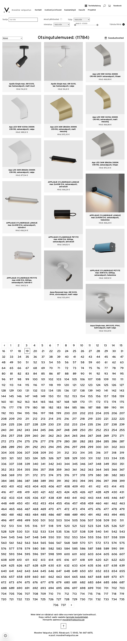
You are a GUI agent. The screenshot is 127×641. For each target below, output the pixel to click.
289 (11, 447)
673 (11, 582)
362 (82, 469)
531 (27, 531)
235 (90, 424)
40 (67, 356)
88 (67, 373)
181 (43, 407)
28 (98, 351)
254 (114, 430)
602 (82, 554)
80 (3, 373)
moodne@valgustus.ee (73, 619)
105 (74, 379)
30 (114, 351)
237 (106, 424)
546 (19, 537)
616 (66, 559)
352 (3, 469)
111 (121, 379)
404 (35, 486)
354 (19, 469)
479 (122, 509)
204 (98, 413)
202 (82, 413)
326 (51, 458)
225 (11, 424)
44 (98, 356)
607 (122, 554)
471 (59, 509)
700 (98, 588)
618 (82, 559)
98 (19, 379)
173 (106, 401)
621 (106, 559)
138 (82, 390)
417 (11, 492)
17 (11, 351)
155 (90, 396)
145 (11, 396)
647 (59, 571)
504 (67, 520)
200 (67, 413)
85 (43, 373)
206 (114, 413)
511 (122, 520)
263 (59, 435)
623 (122, 559)
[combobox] (23, 20)
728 (66, 599)
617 (74, 559)
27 (90, 351)
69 (43, 368)
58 (82, 362)
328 (66, 458)
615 (58, 559)
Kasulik (82, 10)
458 (82, 503)
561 (11, 542)
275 (27, 441)
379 (90, 475)
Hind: (78, 23)
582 (51, 548)
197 (43, 413)
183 (59, 407)
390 (51, 480)
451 (27, 503)
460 (98, 503)
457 (75, 503)
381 (106, 475)
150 (51, 396)
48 (3, 362)
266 (82, 435)
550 (51, 537)
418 (19, 492)
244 (35, 430)
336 (3, 464)
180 (35, 407)
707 (27, 593)
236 (98, 424)
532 (35, 531)
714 (82, 593)
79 (122, 368)
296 (67, 447)
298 (82, 447)
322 (19, 458)
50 (19, 362)
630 (51, 565)
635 (90, 565)
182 (51, 407)
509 (106, 520)
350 (114, 464)
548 (35, 537)
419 (27, 492)
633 (75, 565)
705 (11, 593)
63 (122, 362)
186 (82, 407)
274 (19, 441)
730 (82, 599)
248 (66, 430)
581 (43, 548)
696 (67, 588)
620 (98, 559)
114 (19, 385)
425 (75, 492)
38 (51, 356)
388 (35, 480)
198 (51, 413)
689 (11, 588)
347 (90, 464)
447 (122, 497)
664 (67, 576)
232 (66, 424)
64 (3, 368)
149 (43, 396)
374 (50, 475)
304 (3, 452)
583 (59, 548)
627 (27, 565)
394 (82, 480)
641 (11, 571)
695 (59, 588)
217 (74, 418)
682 (82, 582)
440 (67, 497)
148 (35, 396)
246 (51, 430)
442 (82, 497)
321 (11, 458)
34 (19, 356)
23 (59, 351)
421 (43, 492)
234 (82, 424)
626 (19, 565)
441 (74, 497)
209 (11, 418)
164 (35, 401)
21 (43, 351)
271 (122, 435)
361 (74, 469)
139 (90, 390)
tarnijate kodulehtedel (77, 617)
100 (35, 379)
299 (90, 447)
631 (59, 565)
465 (11, 509)
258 (19, 435)
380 (98, 475)
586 (82, 548)
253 (106, 430)
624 (3, 565)
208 (3, 418)
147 (27, 396)
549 (43, 537)
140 (98, 390)
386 (19, 480)
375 (58, 475)
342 (51, 464)
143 (122, 390)
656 (3, 576)
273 (11, 441)
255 (122, 430)
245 (43, 430)
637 (106, 565)
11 (90, 345)
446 (114, 497)
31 (122, 351)
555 (90, 537)
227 (27, 424)
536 (67, 531)
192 (3, 413)
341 (43, 464)
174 (114, 401)
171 (90, 401)
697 (75, 588)
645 (43, 571)
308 (35, 452)
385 (11, 480)
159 (122, 396)
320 (3, 458)
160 (3, 401)
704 (3, 593)
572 (98, 542)
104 (66, 379)
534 (51, 531)
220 (98, 418)
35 (27, 356)
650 (82, 571)
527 (122, 526)
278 (51, 441)
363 (90, 469)
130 (19, 390)
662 (51, 576)
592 (3, 554)
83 (27, 373)
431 (122, 492)
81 (11, 373)
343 (59, 464)
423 (59, 492)
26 (82, 351)
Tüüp (70, 19)
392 (66, 480)
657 (11, 576)
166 (51, 401)
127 (122, 385)
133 (43, 390)
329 (74, 458)
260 (35, 435)
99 (27, 379)
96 (3, 379)
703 (122, 588)
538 (82, 531)
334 (114, 458)
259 (27, 435)
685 (106, 582)
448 (3, 503)
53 (43, 362)
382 (114, 475)
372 (35, 475)
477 (106, 509)
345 (75, 464)
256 (3, 435)
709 (43, 593)
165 (43, 401)
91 (90, 373)
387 (27, 480)
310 (51, 452)
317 (106, 452)
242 (19, 430)
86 (51, 373)
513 (11, 526)
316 (98, 452)
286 (114, 441)
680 (67, 582)
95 (122, 373)
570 (82, 542)
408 (67, 486)
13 (105, 345)
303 (122, 447)
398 (114, 480)
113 (11, 385)
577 (11, 548)
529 (11, 531)
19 (27, 351)
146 (19, 396)
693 (43, 588)
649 (75, 571)
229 (43, 424)
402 (19, 486)
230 (51, 424)
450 (19, 503)
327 (58, 458)
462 (114, 503)
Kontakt (38, 10)
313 (74, 452)
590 (114, 548)
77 (106, 368)
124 (98, 385)
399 (122, 480)
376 (66, 475)
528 (3, 531)
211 (27, 418)
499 (27, 520)
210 (19, 418)
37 (43, 356)
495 (122, 514)
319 (122, 452)
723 (27, 599)
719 (122, 593)
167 (59, 401)
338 (19, 464)
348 (98, 464)
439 (59, 497)
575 (122, 542)
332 (98, 458)
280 (67, 441)
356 (35, 469)
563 (27, 542)
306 (19, 452)
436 (35, 497)
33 (11, 356)
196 (35, 413)
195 (27, 413)
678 (51, 582)
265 (75, 435)
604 (98, 554)
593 (11, 554)
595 (27, 554)
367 (122, 469)
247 (58, 430)
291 (27, 447)
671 (122, 576)
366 (114, 469)
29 (106, 351)
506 (82, 520)
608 (3, 559)
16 (3, 351)
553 (75, 537)
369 (11, 475)
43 (90, 356)
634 (82, 565)
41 (74, 356)
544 (3, 537)
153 (74, 396)
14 (113, 345)
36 (35, 356)
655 (122, 571)
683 (90, 582)
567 (59, 542)
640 (3, 571)
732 (98, 599)
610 (19, 559)
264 (67, 435)
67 (27, 368)
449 (11, 503)
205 (106, 413)
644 (35, 571)
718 (114, 593)
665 (75, 576)
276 (35, 441)
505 (75, 520)
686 (114, 582)
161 (11, 401)
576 (3, 548)
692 (35, 588)
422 (51, 492)
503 (59, 520)
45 (106, 356)
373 (43, 475)
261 (43, 435)
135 (59, 390)
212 (35, 418)
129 (11, 390)
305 (11, 452)
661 (43, 576)
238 (114, 424)
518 (51, 526)
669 (106, 576)
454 (51, 503)
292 (35, 447)
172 (98, 401)
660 (35, 576)
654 (114, 571)
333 (106, 458)
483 (27, 514)
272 (3, 441)
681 (74, 582)
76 (98, 368)
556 (98, 537)
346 (82, 464)
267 (90, 435)
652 (98, 571)
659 (27, 576)
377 (74, 475)
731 (90, 599)
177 (11, 407)
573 (106, 542)
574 (114, 542)
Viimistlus (48, 24)
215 (59, 418)
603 (90, 554)
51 (27, 362)
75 (90, 368)
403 (27, 486)
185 (74, 407)
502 (51, 520)
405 (43, 486)
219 (90, 418)
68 (35, 368)
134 (51, 390)
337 (11, 464)
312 (66, 452)
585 (75, 548)
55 (59, 362)
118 (51, 385)
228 (35, 424)
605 (106, 554)
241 (11, 430)
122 (82, 385)
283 (90, 441)
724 (35, 599)
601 (74, 554)
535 (59, 531)
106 (82, 379)
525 (106, 526)
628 (35, 565)
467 (27, 509)
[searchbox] (23, 20)
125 (106, 385)
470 (51, 509)
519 (58, 526)
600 (67, 554)
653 (106, 571)
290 (19, 447)
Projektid (92, 10)
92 (98, 373)
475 (90, 509)
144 (3, 396)
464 (3, 509)
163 (27, 401)
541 (106, 531)
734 (114, 599)
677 (43, 582)
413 (106, 486)
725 (43, 599)
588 (98, 548)
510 (114, 520)
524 (98, 526)
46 (114, 356)
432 (3, 497)
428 (98, 492)
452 (35, 503)
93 (106, 373)
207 (122, 413)
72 (66, 368)
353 (11, 469)
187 (90, 407)
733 (106, 599)
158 (114, 396)
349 (106, 464)
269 (106, 435)
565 (43, 542)
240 (3, 430)
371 (27, 475)
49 (11, 362)
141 (106, 390)
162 (19, 401)
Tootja (5, 19)
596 (35, 554)
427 (90, 492)
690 (19, 588)
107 (90, 379)
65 (11, 368)
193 (11, 413)
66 (19, 368)
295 (59, 447)
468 (35, 509)
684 (98, 582)
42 (82, 356)
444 (98, 497)
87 (59, 373)
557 (106, 537)
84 (35, 373)
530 (19, 531)
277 (43, 441)
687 (122, 582)
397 (106, 480)
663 (59, 576)
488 (67, 514)
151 (59, 396)
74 (82, 368)
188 (98, 407)
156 (98, 396)
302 (114, 447)
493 (106, 514)
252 (98, 430)
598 (51, 554)
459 (90, 503)
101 (43, 379)
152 (66, 396)
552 (67, 537)
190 (114, 407)
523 (90, 526)
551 (58, 537)
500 (35, 520)
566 (51, 542)
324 (35, 458)
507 (90, 520)
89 (74, 373)
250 (82, 430)
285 (106, 441)
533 (43, 531)
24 (66, 351)
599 (59, 554)
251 (90, 430)
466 (19, 509)
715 (90, 593)
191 (122, 407)
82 (19, 373)
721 (11, 599)
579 (27, 548)
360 (67, 469)
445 (106, 497)
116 (35, 385)
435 (27, 497)
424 (66, 492)
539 (90, 531)
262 (51, 435)
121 (74, 385)
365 (106, 469)
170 (82, 401)
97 (11, 379)
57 (74, 362)
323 (27, 458)
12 (97, 345)
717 (106, 593)
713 (74, 593)
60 (98, 362)
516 (35, 526)
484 (35, 514)
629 (43, 565)
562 (19, 542)
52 (35, 362)
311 (59, 452)
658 (19, 576)
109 (106, 379)
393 (74, 480)
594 (19, 554)
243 (27, 430)
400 (3, 486)
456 (67, 503)
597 (43, 554)
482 (19, 514)
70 (51, 368)
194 (19, 413)
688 (3, 588)
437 (43, 497)
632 (66, 565)
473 (74, 509)
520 (67, 526)
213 (43, 418)
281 (74, 441)
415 (122, 486)
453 (43, 503)
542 (114, 531)
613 (43, 559)
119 (59, 385)
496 (3, 520)
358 (51, 469)
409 (75, 486)
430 (114, 492)
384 (3, 480)
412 (98, 486)
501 (43, 520)
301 (106, 447)
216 (66, 418)
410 (82, 486)
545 (11, 537)
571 (90, 542)
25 (74, 351)
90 (82, 373)
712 (66, 593)
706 (19, 593)
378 (82, 475)
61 (106, 362)
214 (51, 418)
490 (82, 514)
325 (43, 458)
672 (3, 582)
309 (43, 452)
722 (19, 599)
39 (59, 356)
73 (74, 368)
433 (11, 497)
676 (35, 582)
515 (27, 526)
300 (98, 447)
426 (82, 492)
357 (43, 469)
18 (19, 351)
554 (82, 537)
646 (51, 571)
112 (3, 385)
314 (82, 452)
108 (98, 379)
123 (90, 385)
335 (122, 458)
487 (59, 514)
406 (51, 486)
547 (27, 537)
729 (74, 599)
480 (3, 514)
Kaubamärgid (70, 10)
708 (35, 593)
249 (74, 430)
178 (19, 407)
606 (114, 554)
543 (122, 531)
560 (3, 542)
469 (43, 509)
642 (19, 571)
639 (122, 565)
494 (114, 514)
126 (114, 385)
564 (35, 542)
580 (35, 548)
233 (74, 424)
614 (51, 559)
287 (122, 441)
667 (90, 576)
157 (106, 396)
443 (90, 497)
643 (27, 571)
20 (35, 351)
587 (90, 548)
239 (122, 424)
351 (122, 464)
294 (51, 447)
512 (3, 526)
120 (66, 385)
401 (11, 486)
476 (98, 509)
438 (51, 497)
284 (98, 441)
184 (66, 407)
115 (27, 385)
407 (59, 486)
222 (114, 418)
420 (35, 492)
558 (114, 537)
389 (43, 480)
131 (27, 390)
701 (106, 588)
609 (11, 559)
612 (35, 559)
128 (3, 390)
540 (98, 531)
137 (74, 390)
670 (114, 576)
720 (3, 599)
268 (98, 435)
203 (90, 413)
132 (35, 390)
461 (106, 503)
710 (51, 593)
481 (11, 514)
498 (19, 520)
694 (51, 588)
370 (19, 475)
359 (59, 469)
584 (67, 548)
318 (114, 452)
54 (51, 362)
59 (90, 362)
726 (51, 599)
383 (122, 475)
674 (19, 582)
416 (3, 492)
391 (59, 480)
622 (114, 559)
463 (122, 503)
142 (114, 390)
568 (67, 542)
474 (82, 509)
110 (114, 379)
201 (74, 413)
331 (90, 458)
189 (106, 407)
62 (114, 362)
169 (74, 401)
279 (58, 441)
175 (122, 401)
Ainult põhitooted (51, 19)
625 (11, 565)
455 (59, 503)
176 (3, 407)
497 (11, 520)
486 (51, 514)
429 (106, 492)
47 (122, 356)
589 (106, 548)
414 (114, 486)
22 (51, 351)
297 (74, 447)
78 (114, 368)
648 (67, 571)
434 (19, 497)
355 (27, 469)
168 (66, 401)
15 (121, 345)
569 (75, 542)
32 (3, 356)
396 (98, 480)
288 (3, 447)
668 (98, 576)
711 (59, 593)
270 (114, 435)
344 (67, 464)
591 (122, 548)
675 (27, 582)
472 (66, 509)
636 (98, 565)
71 (58, 368)
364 (98, 469)
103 (59, 379)
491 (90, 514)
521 (74, 526)
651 (90, 571)
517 (43, 526)
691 (27, 588)
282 (82, 441)
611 (27, 559)
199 (58, 413)
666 (82, 576)
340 (35, 464)
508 (98, 520)
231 (59, 424)
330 (82, 458)
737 (63, 605)
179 (27, 407)
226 (19, 424)
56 (67, 362)
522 (82, 526)
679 (59, 582)
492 (98, 514)
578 (19, 548)
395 (90, 480)
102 (51, 379)
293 (43, 447)
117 (43, 385)
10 (81, 345)
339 (27, 464)
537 (74, 531)
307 (27, 452)
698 (82, 588)
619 (90, 559)
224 (3, 424)
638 (114, 565)
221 (106, 418)
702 (114, 588)
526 (114, 526)
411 (90, 486)
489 (75, 514)
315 (90, 452)
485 (43, 514)
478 (114, 509)
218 (82, 418)
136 (66, 390)
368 (3, 475)
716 (98, 593)
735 (122, 599)
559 (122, 537)
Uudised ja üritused (53, 10)
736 (55, 605)
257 (11, 435)
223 (122, 418)
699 (90, 588)
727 (58, 599)
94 (114, 373)
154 (82, 396)
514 (19, 526)
